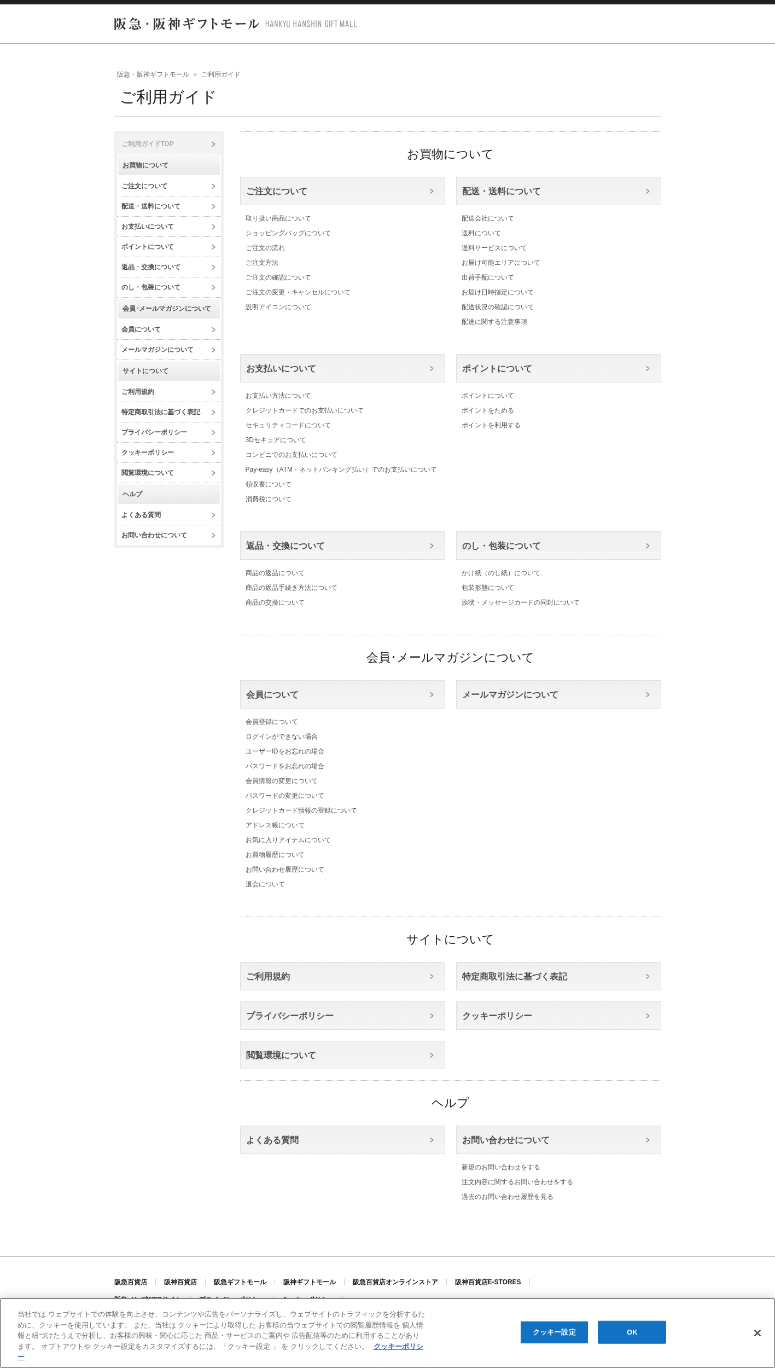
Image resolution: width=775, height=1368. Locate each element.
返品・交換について (150, 267)
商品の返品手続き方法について (291, 588)
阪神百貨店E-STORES (488, 1282)
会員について (141, 329)
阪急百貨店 (130, 1282)
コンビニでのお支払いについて (291, 455)
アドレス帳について (275, 825)
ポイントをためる (488, 410)
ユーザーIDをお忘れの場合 (285, 751)
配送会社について (488, 218)
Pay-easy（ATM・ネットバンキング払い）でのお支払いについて (341, 469)
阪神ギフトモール (309, 1282)
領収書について (269, 484)
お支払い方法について (278, 395)
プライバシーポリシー (154, 432)
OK (632, 1332)
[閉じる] (757, 1333)
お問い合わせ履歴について (285, 869)
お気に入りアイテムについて (288, 840)
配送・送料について (150, 206)
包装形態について (488, 588)
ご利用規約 (137, 392)
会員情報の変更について (282, 781)
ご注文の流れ (265, 248)
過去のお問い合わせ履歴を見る (507, 1197)
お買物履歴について (275, 855)
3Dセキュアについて (276, 440)
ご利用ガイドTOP (147, 144)
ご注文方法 (262, 262)
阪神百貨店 (180, 1282)
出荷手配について (488, 277)
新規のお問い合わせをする (501, 1167)
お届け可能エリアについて (501, 262)
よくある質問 (141, 515)
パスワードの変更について (285, 795)
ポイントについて (147, 247)
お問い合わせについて (154, 535)
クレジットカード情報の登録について (301, 810)
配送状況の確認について (498, 307)
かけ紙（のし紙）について (501, 573)
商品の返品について (275, 573)
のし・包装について (150, 287)
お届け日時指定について (498, 292)
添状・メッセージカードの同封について (521, 602)
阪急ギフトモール (240, 1282)
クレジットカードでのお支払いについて (305, 410)
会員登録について (272, 722)
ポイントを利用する (491, 425)
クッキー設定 (554, 1332)
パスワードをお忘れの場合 (285, 766)
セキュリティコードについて (288, 425)
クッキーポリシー (147, 452)
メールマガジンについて (157, 349)
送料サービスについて (494, 248)
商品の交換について (275, 602)
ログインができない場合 (282, 736)
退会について (265, 884)
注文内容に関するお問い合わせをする (517, 1182)
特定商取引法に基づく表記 (160, 412)
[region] (387, 1333)
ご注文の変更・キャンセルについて (298, 292)
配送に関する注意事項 (494, 322)
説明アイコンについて (278, 307)
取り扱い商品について (278, 218)
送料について (481, 233)
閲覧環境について (147, 473)
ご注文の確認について (278, 277)
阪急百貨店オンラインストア (395, 1282)
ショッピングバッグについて (288, 233)
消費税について (269, 499)
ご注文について (144, 186)
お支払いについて (147, 226)
